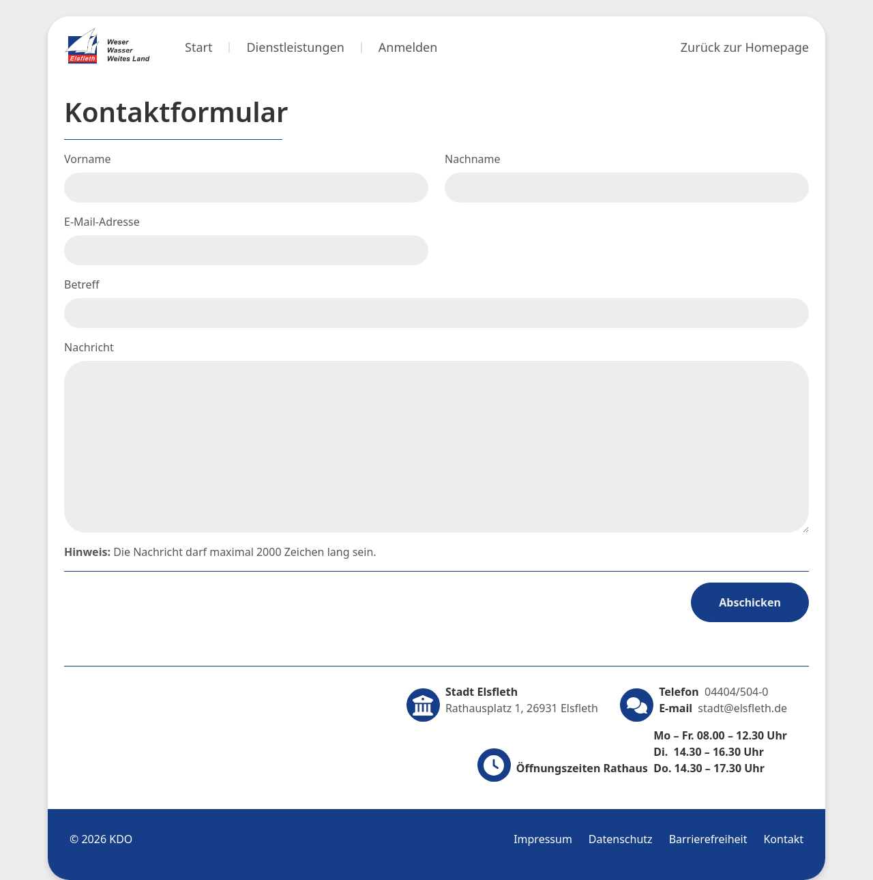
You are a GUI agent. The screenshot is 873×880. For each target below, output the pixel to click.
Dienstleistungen (295, 47)
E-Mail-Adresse (102, 221)
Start (198, 47)
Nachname (473, 158)
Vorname (87, 158)
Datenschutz (621, 839)
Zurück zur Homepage (745, 47)
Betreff (82, 284)
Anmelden (408, 47)
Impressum (543, 839)
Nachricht (89, 347)
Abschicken (750, 602)
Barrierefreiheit (708, 839)
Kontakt (783, 839)
